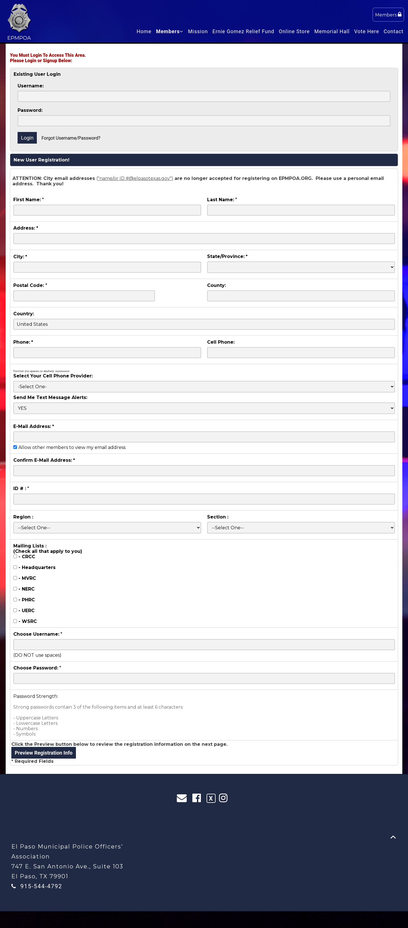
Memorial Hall (332, 31)
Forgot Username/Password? (70, 138)
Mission (198, 31)
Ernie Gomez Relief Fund (243, 31)
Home (144, 31)
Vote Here (366, 31)
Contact (393, 31)
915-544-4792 (41, 886)
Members (388, 15)
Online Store (294, 31)
